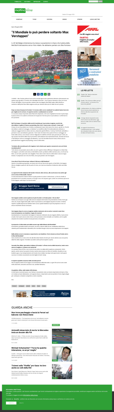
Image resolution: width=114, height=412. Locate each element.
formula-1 (14, 286)
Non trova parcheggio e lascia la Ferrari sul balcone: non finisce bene (30, 313)
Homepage (19, 19)
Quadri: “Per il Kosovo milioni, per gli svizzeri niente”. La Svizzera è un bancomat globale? (90, 102)
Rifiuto (21, 403)
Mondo (65, 19)
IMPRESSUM (36, 1)
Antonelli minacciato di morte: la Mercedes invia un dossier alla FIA (29, 331)
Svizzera (49, 19)
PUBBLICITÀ (18, 1)
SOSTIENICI (27, 1)
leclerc (33, 286)
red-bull (28, 286)
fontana (44, 286)
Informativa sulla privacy (30, 395)
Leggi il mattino (95, 19)
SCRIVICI (45, 1)
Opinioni (79, 19)
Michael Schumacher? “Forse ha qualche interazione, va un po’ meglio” (28, 349)
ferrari (38, 286)
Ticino (34, 19)
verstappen (21, 286)
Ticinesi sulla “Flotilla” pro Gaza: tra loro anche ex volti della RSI (28, 366)
